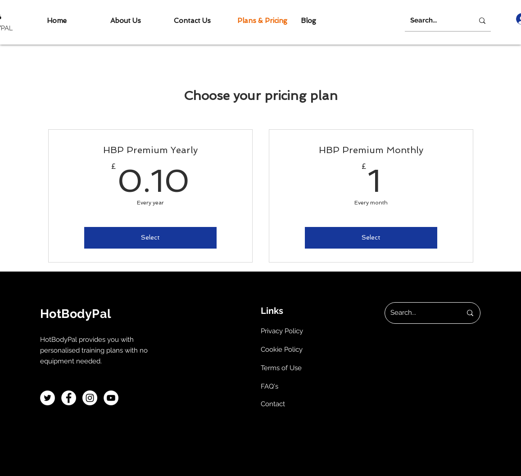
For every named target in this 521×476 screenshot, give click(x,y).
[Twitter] (47, 397)
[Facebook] (68, 397)
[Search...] (432, 20)
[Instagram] (89, 397)
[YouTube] (111, 397)
